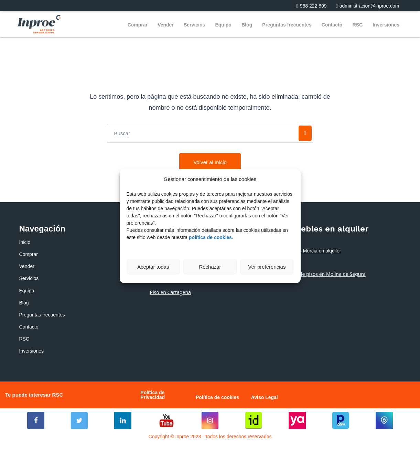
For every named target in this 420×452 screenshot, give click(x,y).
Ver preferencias (267, 266)
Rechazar (210, 266)
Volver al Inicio (210, 162)
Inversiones (386, 25)
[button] (309, 6)
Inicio (25, 242)
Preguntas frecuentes (286, 25)
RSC (358, 25)
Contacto (332, 25)
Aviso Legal (264, 397)
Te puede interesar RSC (34, 395)
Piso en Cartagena (170, 292)
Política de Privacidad (152, 395)
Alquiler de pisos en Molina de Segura (322, 274)
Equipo (223, 25)
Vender (166, 25)
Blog (246, 25)
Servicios (194, 25)
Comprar (138, 25)
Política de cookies (217, 397)
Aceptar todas (153, 266)
